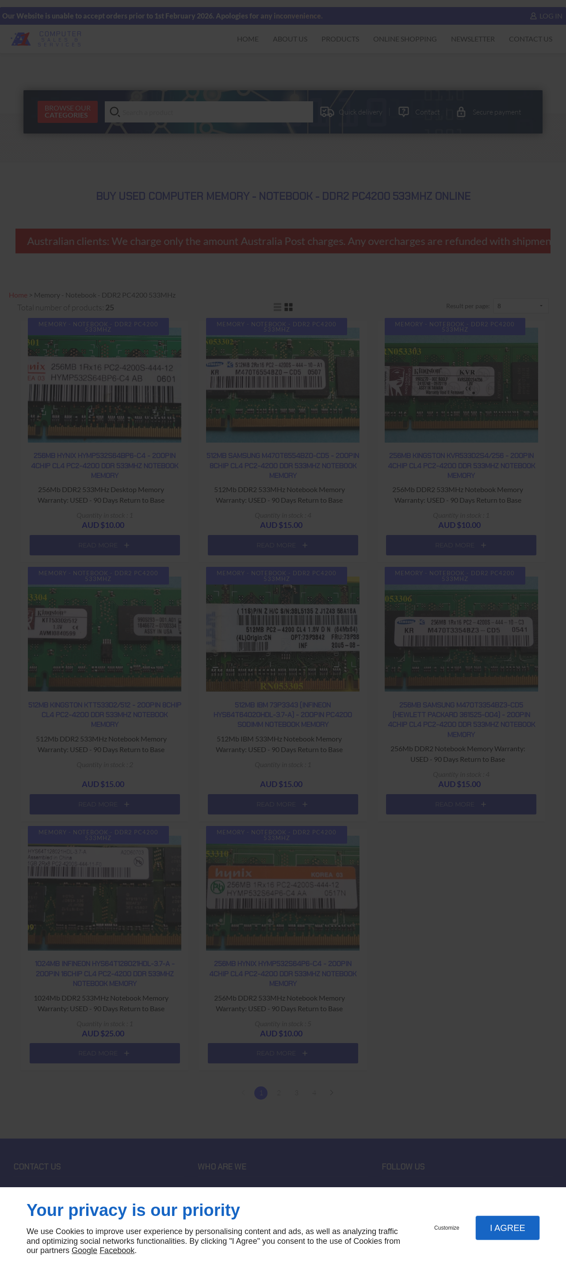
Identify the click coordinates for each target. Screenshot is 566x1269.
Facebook (116, 1250)
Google (84, 1250)
